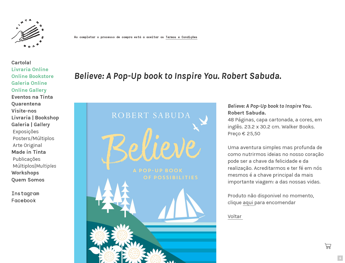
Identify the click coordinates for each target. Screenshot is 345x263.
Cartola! (21, 62)
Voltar (235, 216)
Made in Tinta (28, 152)
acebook (25, 200)
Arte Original (27, 145)
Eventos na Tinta (32, 97)
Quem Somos (27, 180)
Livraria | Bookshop (35, 118)
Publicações (26, 159)
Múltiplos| (34, 166)
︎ (328, 246)
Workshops (25, 173)
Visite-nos (24, 111)
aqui (248, 202)
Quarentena (26, 104)
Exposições (26, 131)
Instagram (25, 193)
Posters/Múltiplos (33, 138)
